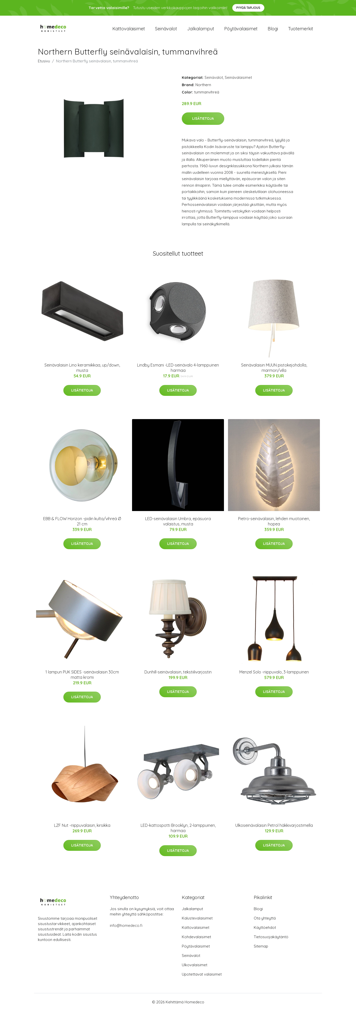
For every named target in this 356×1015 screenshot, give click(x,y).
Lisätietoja (203, 122)
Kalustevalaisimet (197, 922)
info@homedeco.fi (126, 929)
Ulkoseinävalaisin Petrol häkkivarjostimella (274, 829)
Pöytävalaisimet (241, 31)
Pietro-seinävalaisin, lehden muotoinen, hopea (274, 525)
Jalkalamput (200, 31)
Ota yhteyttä (265, 922)
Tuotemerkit (300, 31)
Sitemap (261, 950)
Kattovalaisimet (128, 31)
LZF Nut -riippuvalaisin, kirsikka (82, 829)
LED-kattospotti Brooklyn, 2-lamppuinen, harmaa (178, 832)
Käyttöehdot (265, 931)
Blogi (273, 31)
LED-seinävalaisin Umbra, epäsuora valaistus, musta (178, 525)
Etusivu (44, 65)
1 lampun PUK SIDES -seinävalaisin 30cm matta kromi (82, 679)
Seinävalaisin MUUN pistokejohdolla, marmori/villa (274, 372)
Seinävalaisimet (238, 81)
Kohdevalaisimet (196, 941)
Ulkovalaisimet (194, 969)
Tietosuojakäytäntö (271, 941)
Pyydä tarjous (248, 8)
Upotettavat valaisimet (202, 978)
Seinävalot (166, 31)
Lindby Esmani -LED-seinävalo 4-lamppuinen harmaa (178, 372)
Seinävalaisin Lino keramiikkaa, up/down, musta (82, 372)
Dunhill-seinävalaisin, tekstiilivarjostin (178, 676)
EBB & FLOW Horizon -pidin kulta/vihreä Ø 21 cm (82, 525)
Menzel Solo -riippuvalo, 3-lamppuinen (274, 676)
